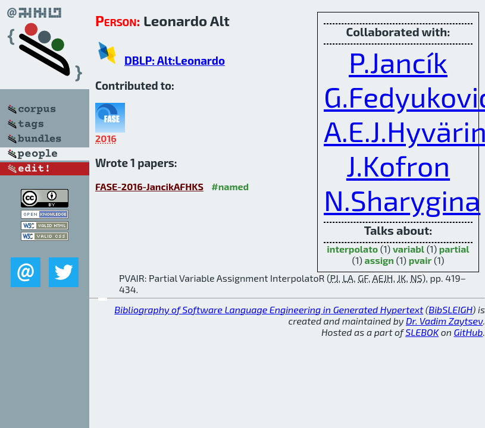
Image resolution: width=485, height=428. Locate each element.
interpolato (352, 248)
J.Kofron (398, 165)
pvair (420, 260)
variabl (408, 248)
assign (379, 260)
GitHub (468, 332)
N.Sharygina (402, 199)
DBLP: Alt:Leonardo (174, 60)
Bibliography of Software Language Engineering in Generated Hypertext (268, 309)
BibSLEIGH (450, 309)
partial (454, 248)
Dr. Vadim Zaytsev (444, 320)
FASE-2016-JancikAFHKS (149, 186)
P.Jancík (398, 62)
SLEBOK (422, 332)
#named (230, 186)
